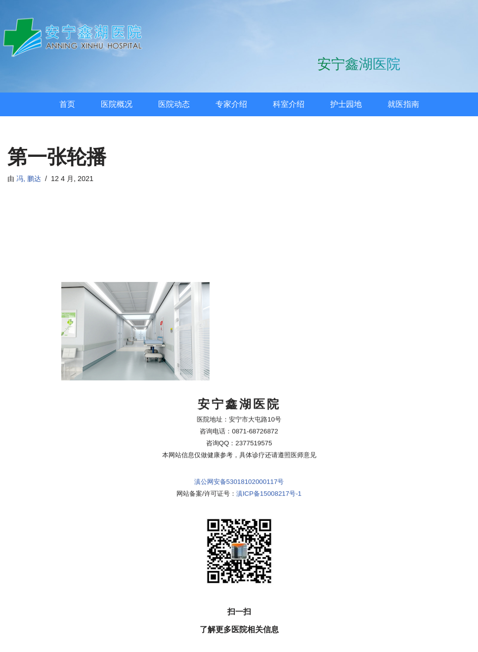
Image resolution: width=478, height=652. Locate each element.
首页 (67, 104)
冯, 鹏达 (28, 179)
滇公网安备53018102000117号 (239, 387)
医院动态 (174, 104)
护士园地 (346, 104)
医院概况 (116, 104)
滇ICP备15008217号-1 (269, 399)
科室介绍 (288, 104)
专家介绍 (231, 104)
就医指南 (403, 104)
